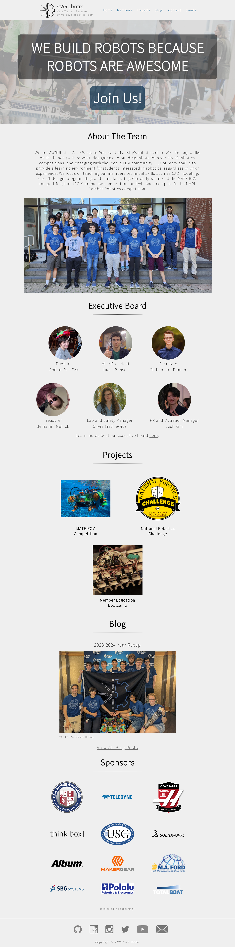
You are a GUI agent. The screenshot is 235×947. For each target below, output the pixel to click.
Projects (143, 10)
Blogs (159, 10)
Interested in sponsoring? (117, 908)
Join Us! (117, 98)
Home (108, 10)
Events (191, 10)
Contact (174, 10)
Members (124, 10)
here (153, 435)
